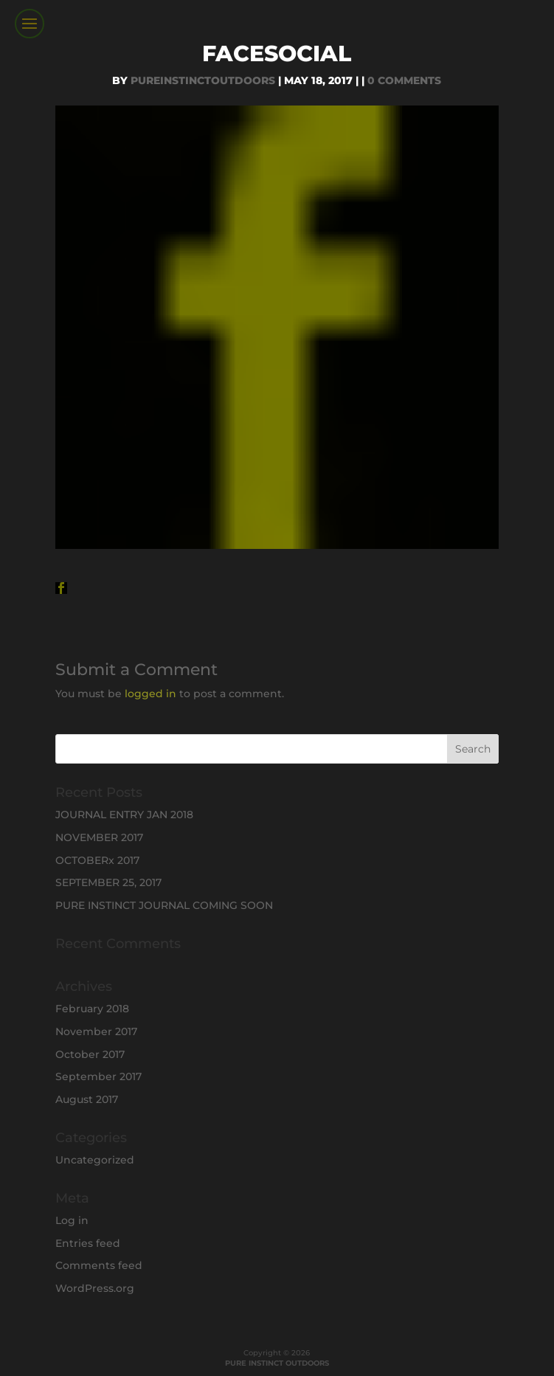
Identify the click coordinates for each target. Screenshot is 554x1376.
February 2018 (92, 1008)
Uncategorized (94, 1159)
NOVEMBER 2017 (99, 837)
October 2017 (90, 1054)
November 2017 (96, 1031)
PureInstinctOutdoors (203, 80)
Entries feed (87, 1243)
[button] (61, 588)
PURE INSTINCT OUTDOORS (277, 1363)
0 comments (404, 80)
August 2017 (86, 1099)
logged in (150, 693)
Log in (72, 1220)
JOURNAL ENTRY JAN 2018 (124, 814)
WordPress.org (94, 1288)
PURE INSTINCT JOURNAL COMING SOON (164, 905)
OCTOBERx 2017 (97, 860)
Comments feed (98, 1265)
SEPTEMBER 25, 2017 (108, 882)
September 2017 (98, 1076)
